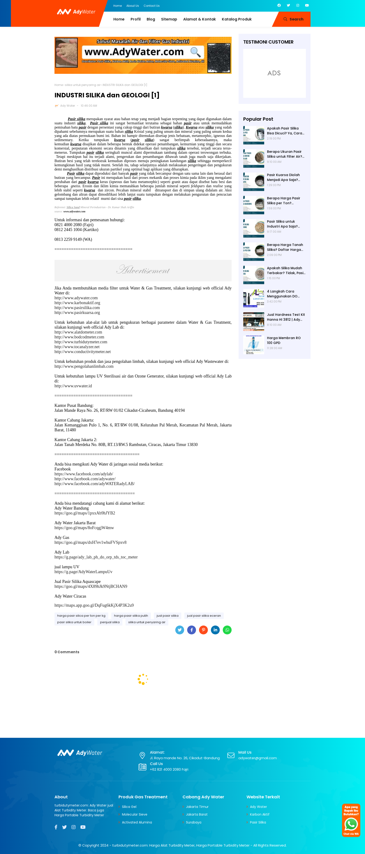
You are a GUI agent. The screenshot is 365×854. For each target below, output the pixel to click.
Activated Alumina (137, 822)
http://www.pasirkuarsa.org (77, 312)
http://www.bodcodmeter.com (79, 337)
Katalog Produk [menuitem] (237, 19)
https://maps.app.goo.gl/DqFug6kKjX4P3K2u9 (94, 605)
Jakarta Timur (197, 806)
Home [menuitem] (119, 19)
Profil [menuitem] (136, 19)
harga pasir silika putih (131, 615)
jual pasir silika (168, 615)
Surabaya (193, 822)
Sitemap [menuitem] (169, 19)
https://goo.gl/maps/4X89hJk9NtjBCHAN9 (90, 586)
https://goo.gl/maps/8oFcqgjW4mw (84, 527)
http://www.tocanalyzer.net (77, 346)
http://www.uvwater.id (73, 386)
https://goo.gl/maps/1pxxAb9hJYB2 (84, 513)
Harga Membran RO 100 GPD (284, 340)
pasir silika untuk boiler (74, 622)
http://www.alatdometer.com (78, 332)
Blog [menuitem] (151, 19)
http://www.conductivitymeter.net (82, 351)
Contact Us (152, 6)
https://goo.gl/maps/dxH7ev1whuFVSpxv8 (90, 542)
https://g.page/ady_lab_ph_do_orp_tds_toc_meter (96, 557)
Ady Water (67, 106)
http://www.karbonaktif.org (77, 302)
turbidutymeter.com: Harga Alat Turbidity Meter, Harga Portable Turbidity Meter (181, 845)
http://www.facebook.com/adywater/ (85, 478)
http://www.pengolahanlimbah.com (84, 366)
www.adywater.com (74, 211)
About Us (132, 6)
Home (117, 6)
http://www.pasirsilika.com (77, 307)
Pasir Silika (258, 822)
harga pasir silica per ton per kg (81, 615)
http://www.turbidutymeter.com (80, 342)
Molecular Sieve (134, 814)
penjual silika (110, 622)
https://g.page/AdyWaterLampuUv (83, 571)
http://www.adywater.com (76, 298)
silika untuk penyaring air (83, 85)
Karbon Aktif (260, 814)
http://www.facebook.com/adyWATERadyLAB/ (94, 483)
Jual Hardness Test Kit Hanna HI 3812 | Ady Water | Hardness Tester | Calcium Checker (286, 317)
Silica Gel (129, 806)
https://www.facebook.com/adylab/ (83, 474)
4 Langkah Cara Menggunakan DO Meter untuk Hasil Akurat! (282, 294)
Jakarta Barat (197, 814)
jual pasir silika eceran (204, 615)
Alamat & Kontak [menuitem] (199, 19)
